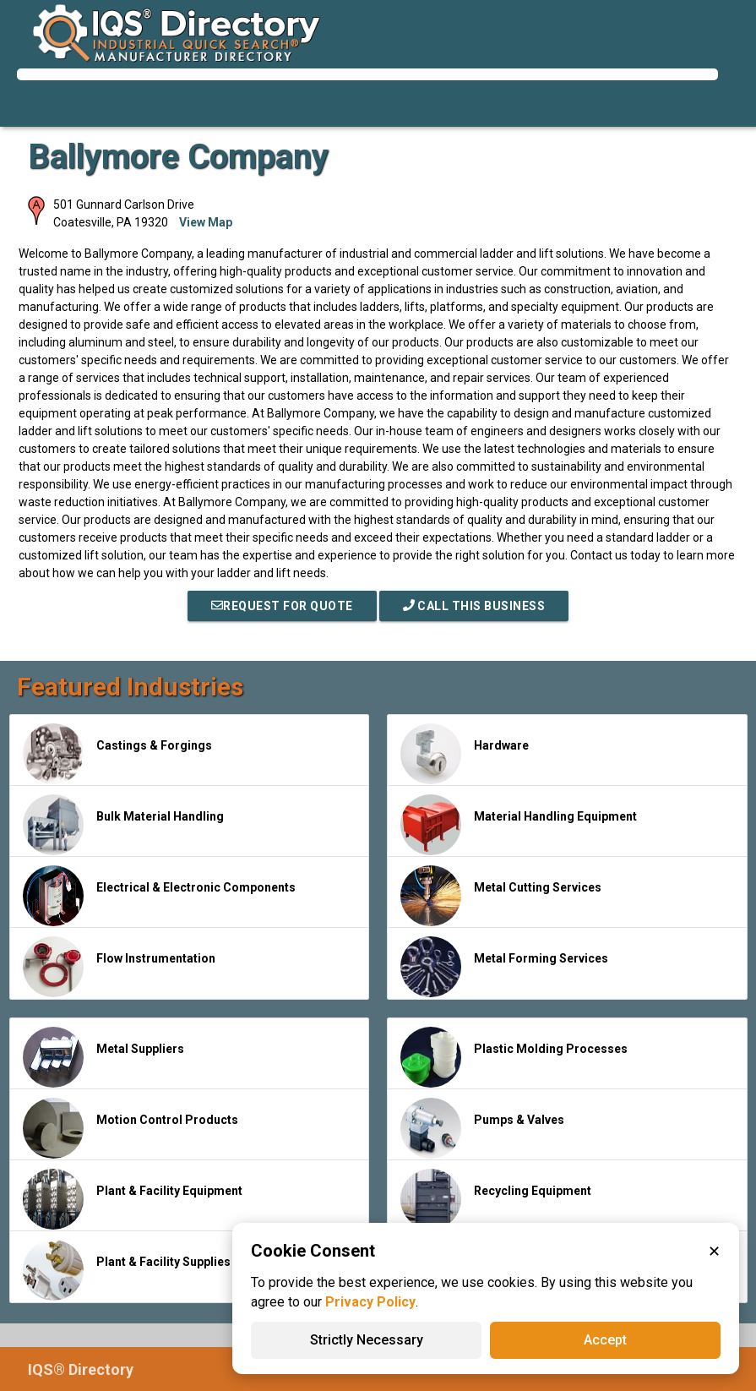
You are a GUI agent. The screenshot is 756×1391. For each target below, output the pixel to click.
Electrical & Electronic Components (159, 895)
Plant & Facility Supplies (127, 1270)
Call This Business (474, 606)
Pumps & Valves (482, 1128)
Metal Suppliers (103, 1057)
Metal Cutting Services (500, 895)
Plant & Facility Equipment (132, 1199)
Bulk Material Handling (123, 824)
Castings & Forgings (117, 753)
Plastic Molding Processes (514, 1057)
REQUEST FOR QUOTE (282, 606)
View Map (205, 222)
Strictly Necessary (366, 1340)
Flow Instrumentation (119, 966)
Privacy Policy (370, 1302)
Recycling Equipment (495, 1199)
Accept (605, 1340)
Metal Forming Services (504, 966)
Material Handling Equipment (518, 824)
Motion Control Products (130, 1128)
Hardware (464, 753)
